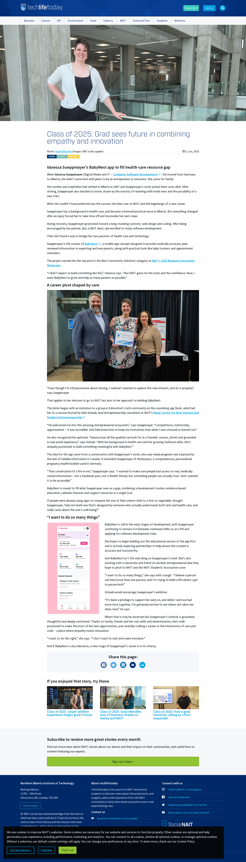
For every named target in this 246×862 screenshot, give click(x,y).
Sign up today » (123, 761)
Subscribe (191, 8)
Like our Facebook (176, 797)
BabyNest (91, 244)
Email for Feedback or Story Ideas (117, 818)
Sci (62, 156)
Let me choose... (21, 850)
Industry (108, 20)
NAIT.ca (209, 8)
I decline (46, 850)
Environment (75, 20)
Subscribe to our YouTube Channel (185, 812)
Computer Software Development (135, 174)
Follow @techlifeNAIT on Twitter (184, 805)
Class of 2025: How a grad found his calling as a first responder (171, 714)
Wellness (180, 20)
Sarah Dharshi (63, 151)
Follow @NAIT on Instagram (181, 789)
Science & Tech (141, 20)
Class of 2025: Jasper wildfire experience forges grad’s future (69, 713)
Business (29, 20)
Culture (45, 20)
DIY (59, 20)
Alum (52, 156)
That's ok (68, 850)
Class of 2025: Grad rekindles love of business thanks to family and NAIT (120, 714)
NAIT (123, 20)
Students (162, 20)
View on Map (30, 805)
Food (93, 20)
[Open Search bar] (223, 8)
